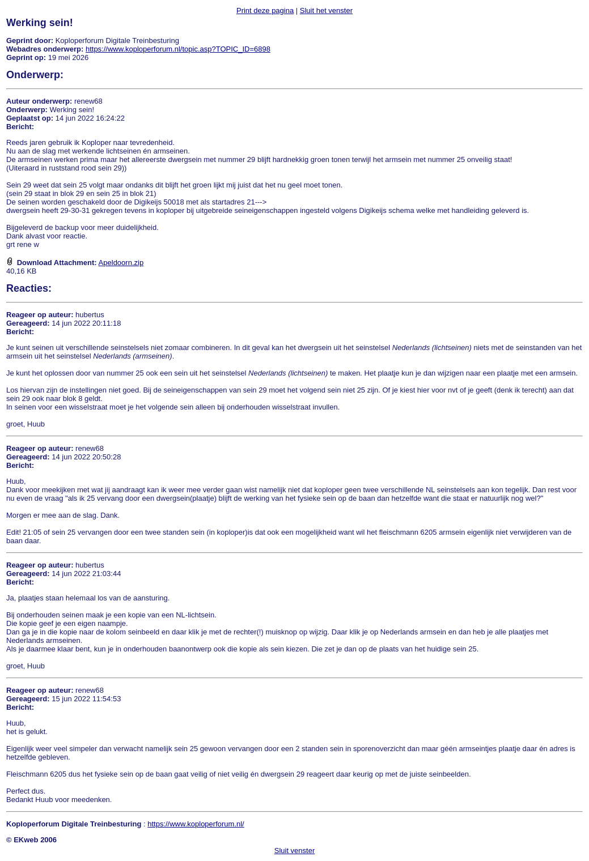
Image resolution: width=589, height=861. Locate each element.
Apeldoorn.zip (121, 262)
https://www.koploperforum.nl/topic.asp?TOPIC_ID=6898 (178, 49)
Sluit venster (294, 850)
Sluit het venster (326, 10)
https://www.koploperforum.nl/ (195, 824)
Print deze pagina (265, 10)
